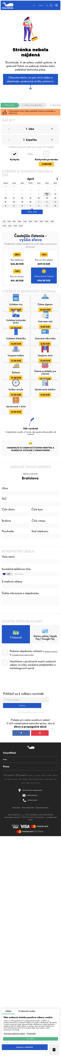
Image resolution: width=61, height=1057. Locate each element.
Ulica (5, 657)
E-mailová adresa (12, 777)
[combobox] (7, 768)
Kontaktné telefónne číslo (16, 761)
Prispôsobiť (31, 1030)
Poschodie (8, 715)
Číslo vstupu (39, 701)
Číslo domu (8, 686)
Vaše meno (8, 745)
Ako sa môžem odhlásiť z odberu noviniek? (30, 937)
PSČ (4, 671)
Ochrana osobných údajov (14, 1030)
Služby (6, 997)
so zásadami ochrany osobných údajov (34, 864)
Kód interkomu (40, 715)
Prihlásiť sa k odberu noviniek (23, 905)
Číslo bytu (37, 686)
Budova (6, 701)
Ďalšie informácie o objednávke (20, 793)
